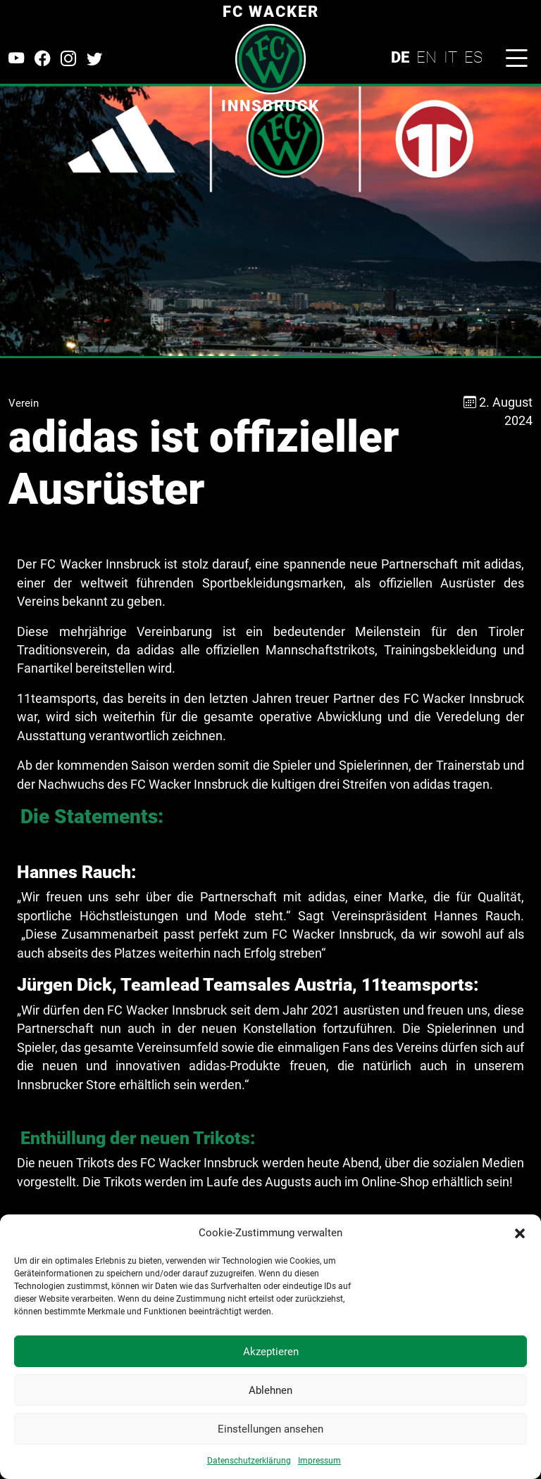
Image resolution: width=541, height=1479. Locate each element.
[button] (520, 1233)
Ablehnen (270, 1390)
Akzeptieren (271, 1351)
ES (473, 57)
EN (426, 57)
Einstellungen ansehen (270, 1429)
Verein (23, 403)
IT (450, 57)
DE (400, 57)
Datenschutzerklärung (249, 1461)
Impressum (319, 1461)
